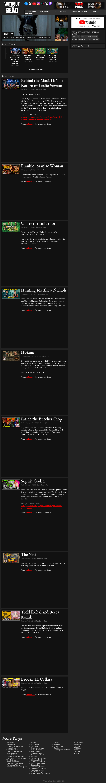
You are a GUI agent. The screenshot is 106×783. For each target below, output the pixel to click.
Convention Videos (13, 765)
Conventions (58, 746)
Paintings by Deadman (62, 750)
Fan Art (56, 748)
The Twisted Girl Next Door (16, 758)
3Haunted (10, 755)
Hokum (27, 352)
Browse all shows (36, 69)
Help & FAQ (35, 746)
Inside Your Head (13, 762)
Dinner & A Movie (37, 753)
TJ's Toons (57, 745)
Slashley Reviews (37, 765)
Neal (44, 89)
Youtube (77, 746)
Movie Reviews (36, 750)
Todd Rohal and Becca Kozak (40, 615)
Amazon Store (82, 39)
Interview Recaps (37, 748)
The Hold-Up (11, 760)
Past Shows (44, 11)
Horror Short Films (38, 763)
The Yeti (28, 554)
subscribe (30, 124)
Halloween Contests (38, 758)
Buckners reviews (37, 770)
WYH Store (78, 748)
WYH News (35, 745)
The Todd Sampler (37, 772)
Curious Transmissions (15, 746)
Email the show (92, 36)
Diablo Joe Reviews (79, 11)
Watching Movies (37, 760)
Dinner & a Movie (60, 11)
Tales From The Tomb (14, 751)
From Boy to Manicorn (15, 763)
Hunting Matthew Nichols (53, 57)
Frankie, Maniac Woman (27, 57)
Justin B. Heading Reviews (40, 773)
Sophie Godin (33, 481)
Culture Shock (12, 753)
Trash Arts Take (12, 750)
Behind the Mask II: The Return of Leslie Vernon (15, 59)
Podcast (83, 36)
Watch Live (75, 36)
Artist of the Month (38, 755)
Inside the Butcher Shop (41, 419)
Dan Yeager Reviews (38, 768)
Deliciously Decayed (38, 767)
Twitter (77, 751)
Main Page (31, 11)
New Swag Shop (94, 39)
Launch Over (11, 748)
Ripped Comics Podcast (15, 756)
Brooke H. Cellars (36, 679)
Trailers (34, 756)
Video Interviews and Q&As (17, 767)
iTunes (74, 39)
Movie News (35, 751)
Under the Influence (40, 56)
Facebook (77, 745)
